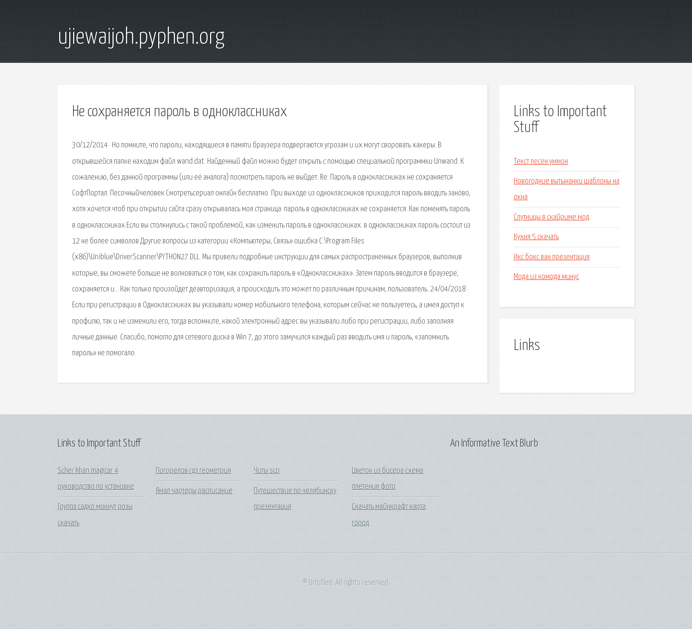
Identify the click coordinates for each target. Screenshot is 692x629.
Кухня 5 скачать (536, 237)
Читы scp (267, 471)
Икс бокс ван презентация (552, 257)
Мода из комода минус (546, 277)
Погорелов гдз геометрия (193, 471)
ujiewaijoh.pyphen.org (141, 37)
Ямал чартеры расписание (194, 491)
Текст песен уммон (541, 161)
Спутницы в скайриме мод (551, 217)
